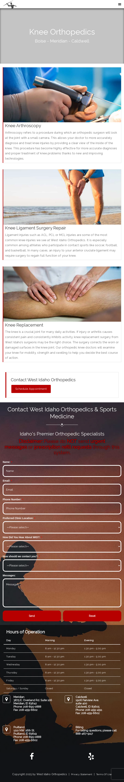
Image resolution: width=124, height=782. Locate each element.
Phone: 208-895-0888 (27, 706)
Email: (6, 480)
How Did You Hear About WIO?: (21, 537)
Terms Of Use (104, 774)
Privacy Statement (81, 774)
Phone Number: (12, 499)
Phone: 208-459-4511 (89, 710)
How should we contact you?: (20, 556)
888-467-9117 (84, 733)
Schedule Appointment (31, 388)
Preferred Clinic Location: (18, 518)
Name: (6, 462)
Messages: (9, 575)
